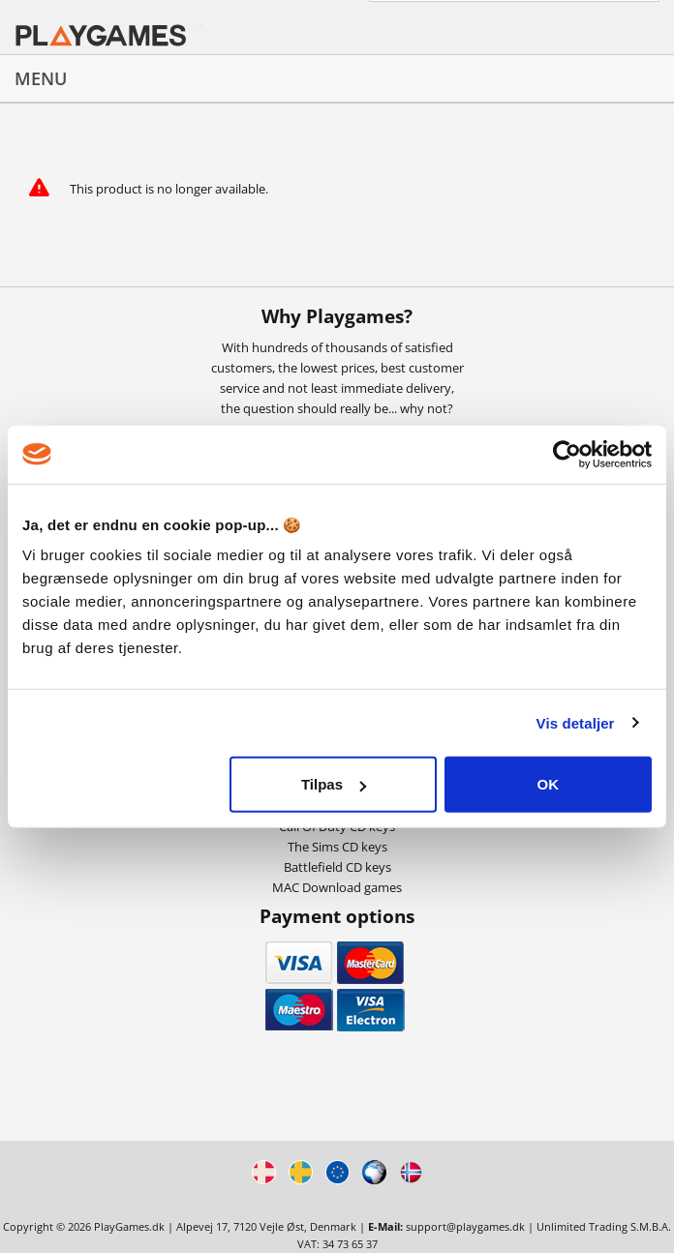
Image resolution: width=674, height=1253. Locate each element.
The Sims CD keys (337, 846)
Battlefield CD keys (337, 867)
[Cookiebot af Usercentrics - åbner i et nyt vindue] (567, 453)
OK (548, 784)
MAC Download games (337, 887)
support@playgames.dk (465, 1226)
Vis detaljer (575, 722)
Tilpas (333, 784)
